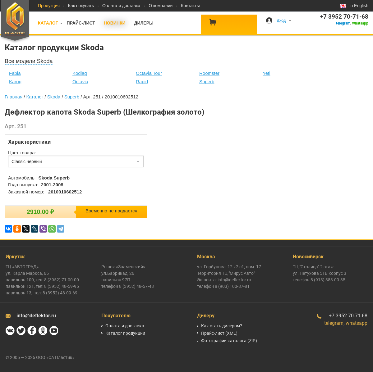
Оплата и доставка (121, 5)
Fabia (15, 73)
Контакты (190, 5)
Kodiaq (79, 73)
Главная (13, 96)
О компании (161, 5)
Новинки (115, 22)
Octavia (80, 81)
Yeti (266, 73)
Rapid (142, 81)
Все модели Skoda (29, 61)
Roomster (209, 73)
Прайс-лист (81, 22)
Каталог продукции (125, 333)
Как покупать (81, 5)
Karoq (15, 81)
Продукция (49, 5)
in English (358, 5)
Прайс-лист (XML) (219, 333)
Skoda (54, 96)
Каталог (48, 22)
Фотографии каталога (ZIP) (229, 340)
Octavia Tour (149, 73)
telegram (343, 23)
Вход (281, 20)
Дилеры (143, 22)
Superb (206, 81)
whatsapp (360, 23)
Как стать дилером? (221, 325)
